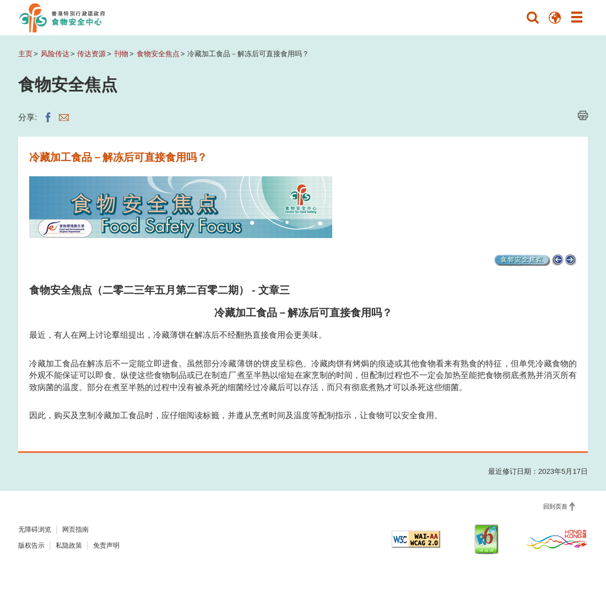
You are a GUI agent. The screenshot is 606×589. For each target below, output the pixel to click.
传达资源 (91, 54)
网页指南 (75, 529)
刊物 (121, 54)
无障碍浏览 (34, 529)
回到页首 (555, 506)
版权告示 (31, 545)
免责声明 (106, 545)
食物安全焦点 (158, 54)
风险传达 (55, 54)
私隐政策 (69, 545)
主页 (25, 54)
